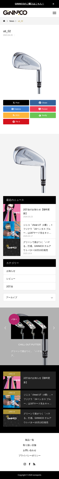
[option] (29, 336)
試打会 (9, 286)
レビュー (10, 278)
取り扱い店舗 (29, 445)
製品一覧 (29, 440)
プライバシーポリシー (30, 455)
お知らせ (10, 271)
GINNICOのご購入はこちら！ (29, 4)
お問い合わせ (29, 450)
